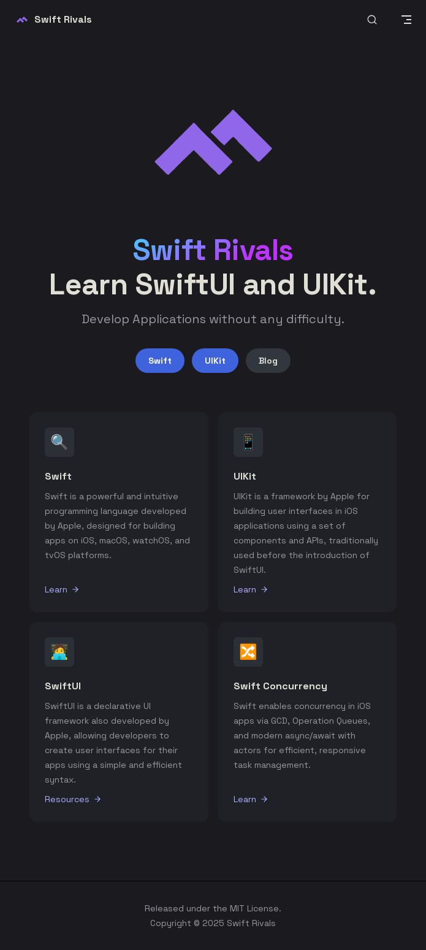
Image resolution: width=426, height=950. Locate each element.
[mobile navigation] (406, 19)
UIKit (215, 360)
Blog (268, 360)
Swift (160, 360)
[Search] (372, 20)
